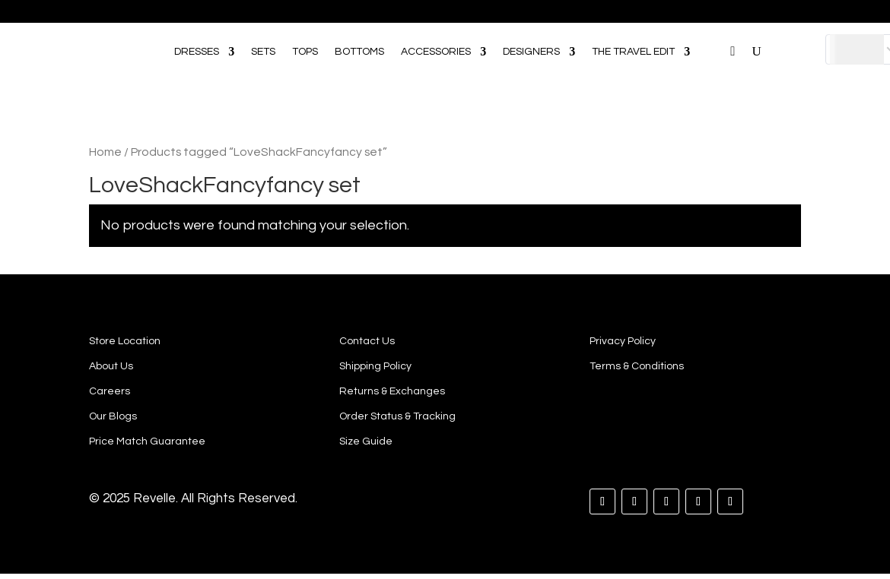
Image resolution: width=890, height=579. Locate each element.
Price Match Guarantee (147, 441)
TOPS (305, 51)
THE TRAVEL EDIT (633, 51)
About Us (111, 366)
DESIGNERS (531, 51)
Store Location (125, 341)
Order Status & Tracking (397, 416)
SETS (263, 51)
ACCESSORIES (436, 51)
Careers (109, 391)
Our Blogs (113, 416)
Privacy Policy (623, 341)
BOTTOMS (359, 51)
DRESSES (196, 51)
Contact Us (367, 341)
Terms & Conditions (637, 366)
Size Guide (366, 441)
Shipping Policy (375, 366)
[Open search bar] (714, 29)
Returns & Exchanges (392, 391)
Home (105, 152)
